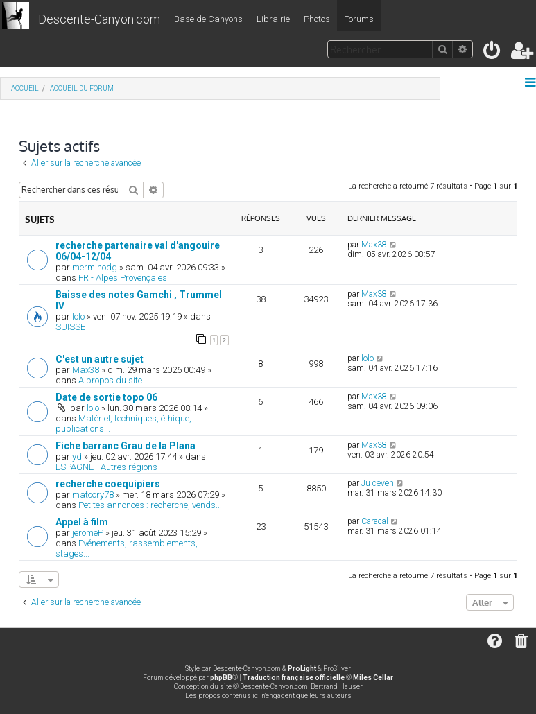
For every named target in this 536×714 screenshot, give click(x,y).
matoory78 (93, 494)
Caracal (374, 521)
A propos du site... (113, 380)
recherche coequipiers (107, 483)
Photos (317, 19)
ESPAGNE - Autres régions (106, 467)
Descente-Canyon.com (99, 19)
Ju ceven (377, 483)
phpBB (221, 677)
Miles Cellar (373, 677)
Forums (359, 19)
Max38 (374, 245)
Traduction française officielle (294, 677)
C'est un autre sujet (99, 359)
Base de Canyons (208, 19)
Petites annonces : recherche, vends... (150, 505)
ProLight (302, 668)
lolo (78, 316)
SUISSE (70, 327)
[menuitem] (492, 53)
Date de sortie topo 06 (106, 397)
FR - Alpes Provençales (122, 277)
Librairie (273, 19)
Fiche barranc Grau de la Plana (125, 445)
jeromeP (87, 533)
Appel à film (81, 522)
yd (77, 456)
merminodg (94, 267)
